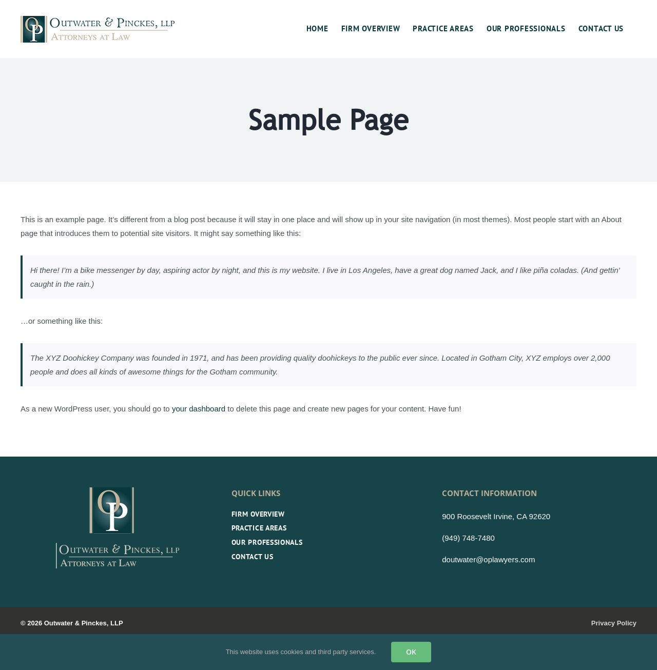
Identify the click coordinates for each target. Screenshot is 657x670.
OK (411, 652)
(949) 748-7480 (468, 538)
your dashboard (198, 408)
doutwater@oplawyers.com (488, 559)
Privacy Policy (613, 623)
